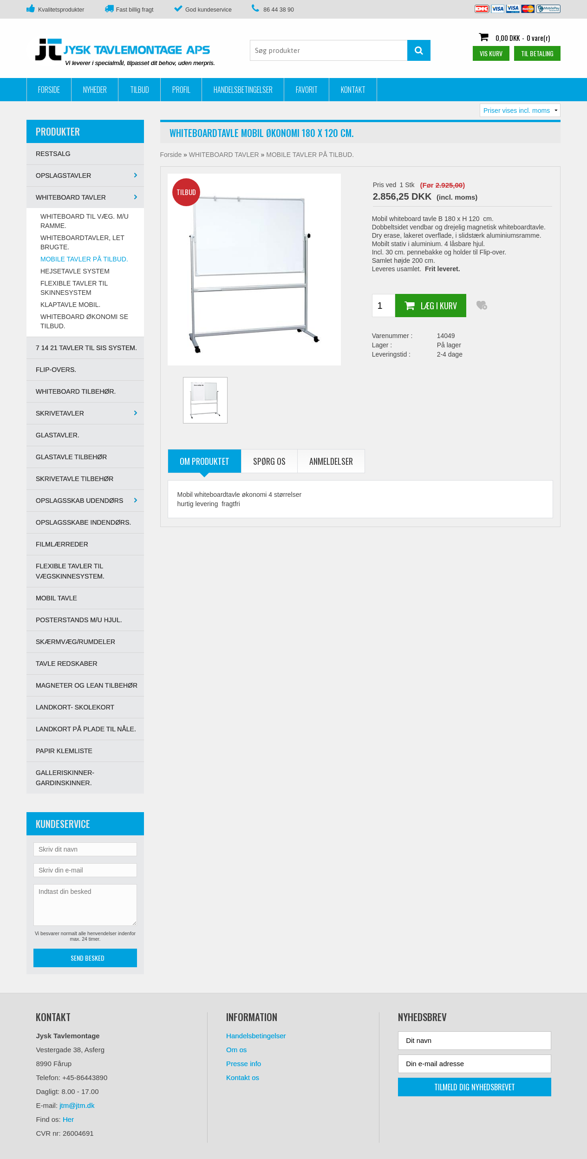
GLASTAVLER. (57, 435)
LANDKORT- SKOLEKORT (75, 707)
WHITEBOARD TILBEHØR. (76, 391)
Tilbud (139, 89)
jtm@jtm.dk (76, 1105)
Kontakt (353, 89)
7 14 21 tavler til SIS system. (86, 348)
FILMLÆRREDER (62, 544)
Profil (181, 89)
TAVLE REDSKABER (67, 663)
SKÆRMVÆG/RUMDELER (75, 641)
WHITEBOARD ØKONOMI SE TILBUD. (84, 321)
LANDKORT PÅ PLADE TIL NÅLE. (86, 729)
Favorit (307, 89)
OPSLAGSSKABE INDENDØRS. (83, 522)
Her (68, 1119)
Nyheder (95, 89)
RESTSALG (53, 153)
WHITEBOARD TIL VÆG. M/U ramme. (84, 221)
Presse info (243, 1064)
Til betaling (537, 53)
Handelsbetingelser (243, 89)
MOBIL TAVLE (56, 598)
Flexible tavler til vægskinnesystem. (70, 571)
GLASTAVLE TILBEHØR (71, 457)
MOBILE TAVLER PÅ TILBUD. (84, 259)
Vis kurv (491, 53)
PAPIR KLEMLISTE (64, 751)
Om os (236, 1050)
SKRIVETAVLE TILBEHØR (74, 478)
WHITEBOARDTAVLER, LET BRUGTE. (82, 242)
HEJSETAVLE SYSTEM (75, 271)
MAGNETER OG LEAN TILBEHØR (86, 685)
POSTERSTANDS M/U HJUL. (79, 620)
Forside (49, 89)
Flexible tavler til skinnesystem (74, 288)
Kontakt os (242, 1077)
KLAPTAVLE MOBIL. (70, 304)
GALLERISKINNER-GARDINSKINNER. (65, 778)
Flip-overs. (56, 369)
